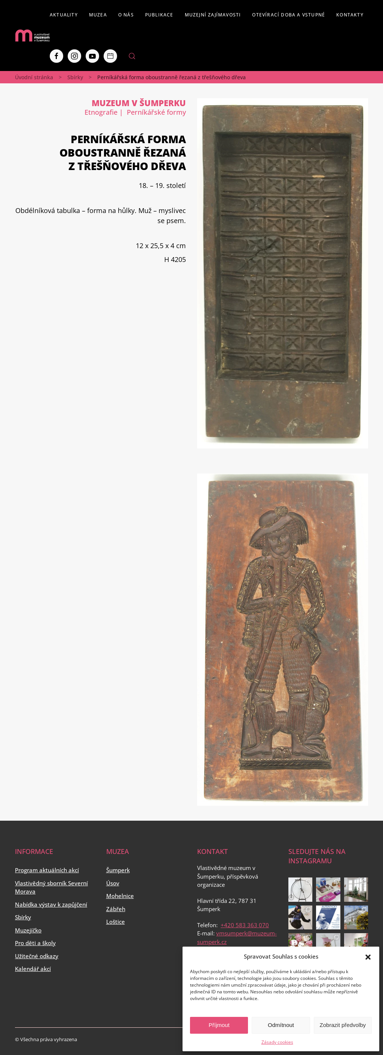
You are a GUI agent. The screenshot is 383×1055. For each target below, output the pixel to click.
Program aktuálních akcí (47, 870)
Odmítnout (281, 1025)
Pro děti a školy (35, 943)
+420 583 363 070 (245, 925)
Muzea (98, 15)
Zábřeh (115, 909)
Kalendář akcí (33, 968)
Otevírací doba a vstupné (288, 15)
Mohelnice (120, 896)
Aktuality (64, 15)
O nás (126, 15)
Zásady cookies (277, 1042)
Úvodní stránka (34, 77)
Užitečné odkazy (36, 956)
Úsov (112, 883)
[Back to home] (32, 35)
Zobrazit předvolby (343, 1025)
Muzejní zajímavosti (213, 15)
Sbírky (75, 77)
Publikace (159, 15)
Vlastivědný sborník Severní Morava (51, 887)
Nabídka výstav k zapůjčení (51, 904)
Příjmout (219, 1025)
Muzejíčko (28, 930)
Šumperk (118, 870)
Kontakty (350, 15)
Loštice (115, 921)
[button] (368, 956)
